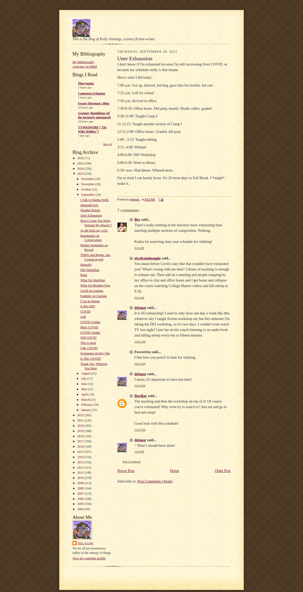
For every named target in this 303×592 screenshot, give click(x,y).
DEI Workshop (89, 270)
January (86, 410)
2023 (81, 173)
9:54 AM (139, 297)
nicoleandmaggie (147, 258)
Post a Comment (132, 461)
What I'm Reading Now (95, 285)
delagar (85, 543)
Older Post (223, 471)
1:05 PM (139, 451)
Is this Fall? (87, 306)
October (86, 189)
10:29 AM (139, 385)
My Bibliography (83, 62)
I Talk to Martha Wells (94, 200)
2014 (81, 457)
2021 (81, 420)
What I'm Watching (92, 280)
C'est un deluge (90, 301)
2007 (81, 493)
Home (174, 471)
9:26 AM (139, 248)
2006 (81, 499)
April (85, 394)
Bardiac (140, 396)
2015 (81, 452)
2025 (81, 163)
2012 (81, 467)
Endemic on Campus (93, 296)
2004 (81, 509)
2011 (81, 472)
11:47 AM (139, 429)
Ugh (83, 317)
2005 (81, 504)
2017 (81, 441)
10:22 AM (139, 363)
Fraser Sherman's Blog (93, 103)
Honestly (86, 265)
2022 (81, 415)
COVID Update (90, 322)
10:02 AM (139, 341)
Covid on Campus (91, 291)
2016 (81, 446)
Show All (107, 144)
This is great (88, 343)
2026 (81, 158)
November (88, 184)
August (86, 373)
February (87, 405)
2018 (81, 436)
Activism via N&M (84, 66)
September (88, 195)
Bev (137, 220)
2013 (81, 462)
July (84, 378)
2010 (81, 478)
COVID (85, 311)
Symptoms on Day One (95, 353)
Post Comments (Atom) (155, 481)
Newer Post (125, 471)
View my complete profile (89, 558)
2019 (81, 431)
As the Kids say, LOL (94, 230)
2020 (81, 426)
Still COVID (88, 337)
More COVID (89, 327)
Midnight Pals (89, 205)
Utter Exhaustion (91, 215)
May (84, 389)
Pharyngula (86, 83)
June (84, 384)
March (85, 400)
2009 (81, 483)
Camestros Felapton (91, 93)
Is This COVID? (90, 358)
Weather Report (90, 210)
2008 (81, 488)
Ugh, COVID (88, 348)
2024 (81, 168)
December (88, 179)
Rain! (83, 275)
